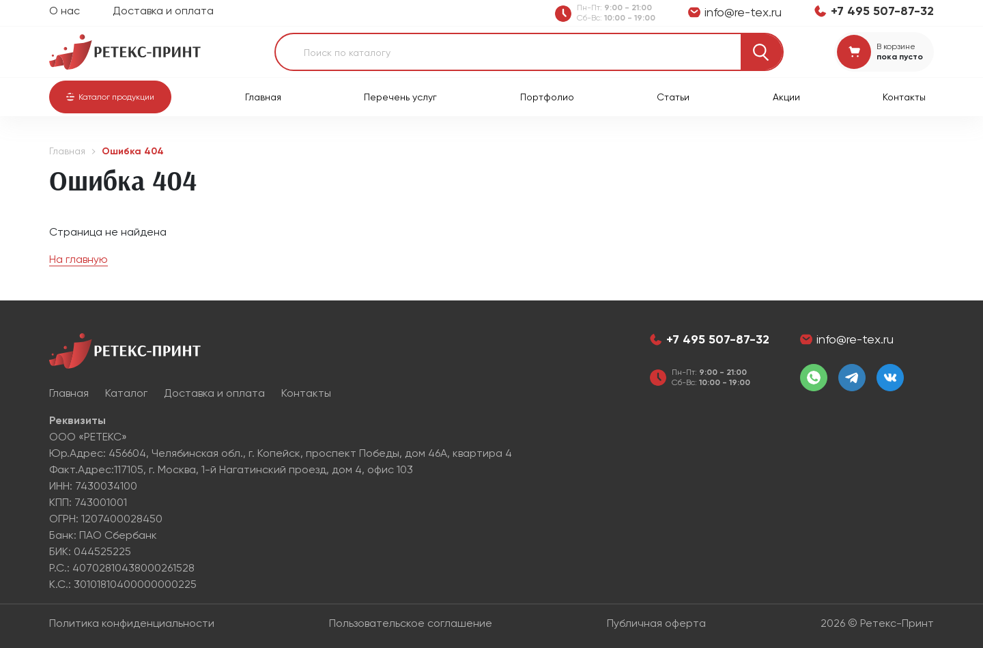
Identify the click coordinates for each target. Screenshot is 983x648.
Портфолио (547, 96)
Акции (786, 96)
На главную (78, 259)
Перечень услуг (400, 96)
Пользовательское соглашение (410, 623)
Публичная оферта (656, 623)
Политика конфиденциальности (131, 623)
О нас (64, 10)
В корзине (896, 46)
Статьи (673, 96)
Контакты (904, 96)
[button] (110, 97)
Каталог (126, 392)
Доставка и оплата (163, 10)
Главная (263, 96)
